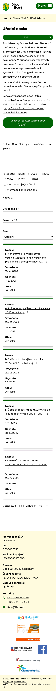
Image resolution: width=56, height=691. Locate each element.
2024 (9, 179)
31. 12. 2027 (11, 433)
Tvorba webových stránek (25, 684)
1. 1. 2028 (10, 331)
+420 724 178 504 (18, 602)
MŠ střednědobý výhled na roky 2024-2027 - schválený (24, 361)
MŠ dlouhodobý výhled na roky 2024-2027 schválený (27, 310)
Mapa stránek (20, 681)
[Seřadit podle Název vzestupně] (14, 197)
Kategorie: (9, 173)
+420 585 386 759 (18, 597)
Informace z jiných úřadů (21, 184)
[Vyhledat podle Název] (28, 203)
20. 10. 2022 (12, 478)
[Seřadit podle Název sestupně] (14, 198)
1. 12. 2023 (11, 423)
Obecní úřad (19, 18)
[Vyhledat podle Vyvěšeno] (28, 214)
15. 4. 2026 (11, 271)
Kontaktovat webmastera (30, 679)
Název (7, 197)
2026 (35, 179)
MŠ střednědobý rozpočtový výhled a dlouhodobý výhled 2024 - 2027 (27, 411)
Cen (6, 132)
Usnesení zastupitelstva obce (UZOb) (28, 123)
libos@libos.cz (15, 607)
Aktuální (10, 290)
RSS (38, 37)
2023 (46, 174)
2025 (22, 179)
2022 (34, 174)
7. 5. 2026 (11, 280)
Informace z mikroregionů (21, 190)
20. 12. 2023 (12, 322)
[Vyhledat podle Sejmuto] (28, 225)
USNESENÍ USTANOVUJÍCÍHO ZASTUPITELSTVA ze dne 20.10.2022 (26, 464)
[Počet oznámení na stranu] (43, 506)
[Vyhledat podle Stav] (28, 237)
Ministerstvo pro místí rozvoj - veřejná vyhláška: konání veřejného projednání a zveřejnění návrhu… (26, 257)
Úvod (5, 18)
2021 (22, 174)
